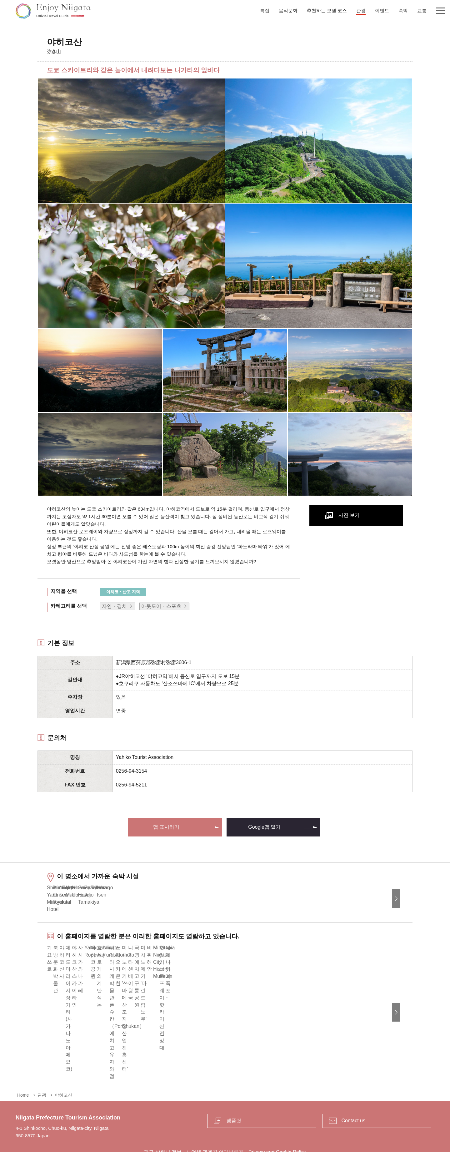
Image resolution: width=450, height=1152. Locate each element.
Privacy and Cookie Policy (277, 1122)
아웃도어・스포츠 (161, 606)
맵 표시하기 (166, 827)
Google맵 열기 (264, 827)
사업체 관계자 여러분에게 (215, 1122)
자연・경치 (114, 606)
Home (23, 1064)
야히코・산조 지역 (123, 591)
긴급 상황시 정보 (163, 1122)
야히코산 (63, 1064)
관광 (42, 1064)
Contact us (353, 1090)
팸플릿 (233, 1090)
